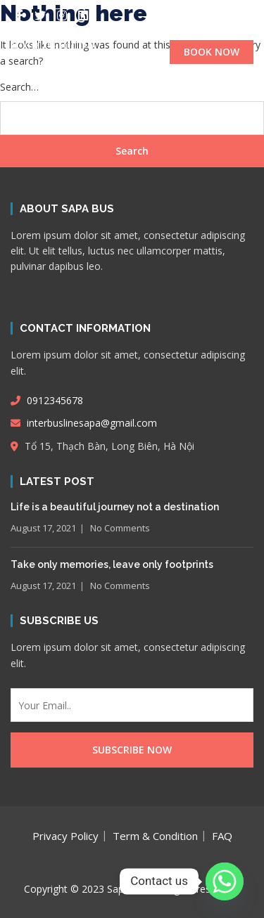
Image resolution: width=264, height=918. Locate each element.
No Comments (120, 528)
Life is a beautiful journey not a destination (115, 506)
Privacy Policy (65, 836)
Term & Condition (155, 836)
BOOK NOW (211, 51)
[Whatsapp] (225, 881)
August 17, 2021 (43, 528)
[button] (132, 85)
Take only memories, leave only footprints (112, 564)
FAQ (222, 836)
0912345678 (47, 400)
